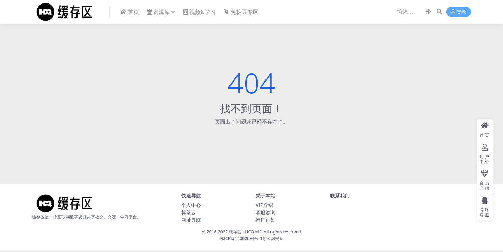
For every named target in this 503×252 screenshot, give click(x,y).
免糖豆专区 (241, 12)
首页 (129, 12)
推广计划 (265, 219)
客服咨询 (265, 212)
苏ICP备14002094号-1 (241, 238)
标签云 (188, 212)
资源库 (158, 12)
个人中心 (191, 205)
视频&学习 (199, 12)
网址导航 (191, 219)
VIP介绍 (264, 205)
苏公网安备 (272, 238)
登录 (458, 12)
